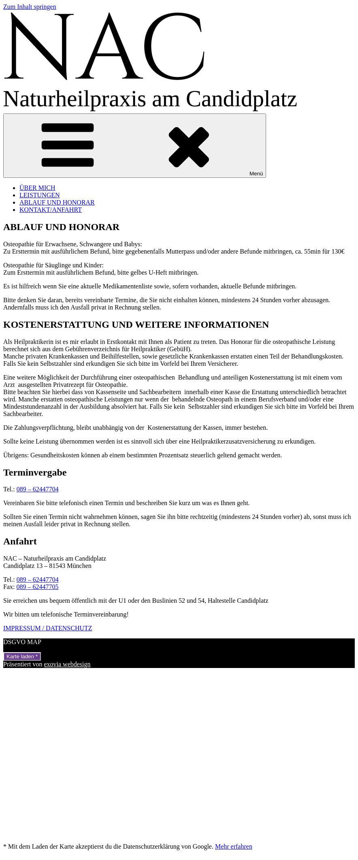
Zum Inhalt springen (29, 6)
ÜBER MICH (37, 187)
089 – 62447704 (38, 489)
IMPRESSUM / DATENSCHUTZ (47, 628)
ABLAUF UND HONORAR (57, 202)
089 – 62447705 (37, 586)
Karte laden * (22, 656)
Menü (134, 146)
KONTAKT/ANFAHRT (50, 209)
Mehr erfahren (233, 846)
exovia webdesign (67, 664)
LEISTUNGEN (39, 195)
